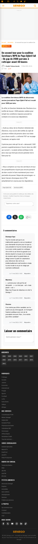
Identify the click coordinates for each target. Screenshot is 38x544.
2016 (25, 360)
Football (4, 396)
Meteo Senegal (6, 417)
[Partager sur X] (15, 217)
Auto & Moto (5, 492)
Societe (4, 380)
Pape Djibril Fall (7, 187)
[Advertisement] (19, 24)
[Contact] (8, 1)
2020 (4, 360)
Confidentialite (6, 513)
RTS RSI (4, 476)
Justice (4, 382)
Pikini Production (7, 457)
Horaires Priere (6, 423)
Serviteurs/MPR (18, 187)
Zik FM (4, 470)
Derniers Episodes (7, 446)
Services (4, 497)
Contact (4, 510)
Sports (4, 393)
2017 (20, 360)
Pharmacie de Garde (8, 425)
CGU (3, 515)
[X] (8, 523)
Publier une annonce (8, 500)
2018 (14, 360)
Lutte (3, 399)
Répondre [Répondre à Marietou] (27, 298)
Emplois (4, 486)
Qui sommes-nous (7, 507)
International (5, 388)
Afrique (4, 407)
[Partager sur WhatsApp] (21, 217)
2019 (9, 360)
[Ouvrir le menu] (3, 5)
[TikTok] (25, 523)
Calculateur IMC (6, 428)
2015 (31, 360)
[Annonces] (2, 1)
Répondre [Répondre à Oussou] (27, 322)
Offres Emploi (6, 434)
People (4, 391)
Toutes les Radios (7, 465)
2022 (25, 356)
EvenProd (4, 452)
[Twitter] (17, 1)
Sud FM (4, 473)
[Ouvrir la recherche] (35, 5)
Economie (4, 385)
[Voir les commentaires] (28, 217)
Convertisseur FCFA (7, 414)
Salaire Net (5, 420)
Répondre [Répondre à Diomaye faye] (27, 273)
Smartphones (6, 494)
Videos (4, 404)
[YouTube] (21, 1)
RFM (3, 468)
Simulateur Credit (7, 436)
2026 (4, 356)
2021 (31, 356)
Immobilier (5, 489)
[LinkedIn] (21, 523)
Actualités (6, 46)
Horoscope (5, 431)
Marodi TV (5, 449)
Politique (4, 377)
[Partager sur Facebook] (9, 217)
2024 (14, 356)
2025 (9, 356)
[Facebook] (14, 1)
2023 (20, 356)
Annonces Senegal (7, 483)
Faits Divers (5, 401)
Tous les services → (7, 439)
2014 (4, 363)
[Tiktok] (25, 1)
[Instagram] (16, 523)
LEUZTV (4, 455)
